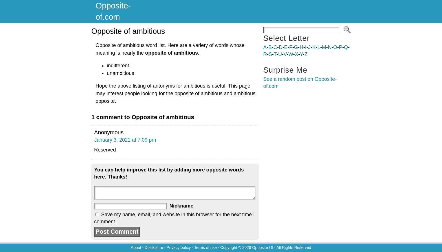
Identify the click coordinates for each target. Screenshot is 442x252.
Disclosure (154, 247)
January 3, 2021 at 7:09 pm (125, 140)
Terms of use (205, 247)
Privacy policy (179, 247)
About (136, 247)
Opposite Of (262, 247)
